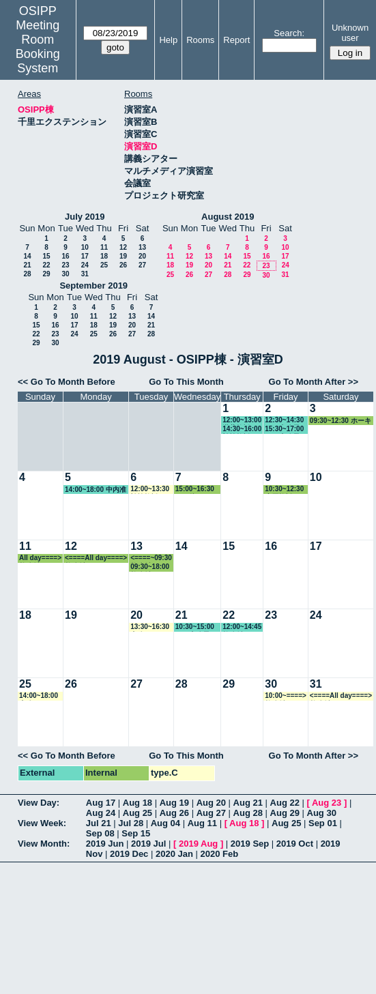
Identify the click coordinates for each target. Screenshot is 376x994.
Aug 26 (174, 813)
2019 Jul (148, 843)
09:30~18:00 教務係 (149, 567)
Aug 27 (211, 813)
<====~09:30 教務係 (151, 558)
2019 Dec (129, 854)
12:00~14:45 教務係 (241, 627)
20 (142, 256)
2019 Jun (105, 843)
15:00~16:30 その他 (194, 489)
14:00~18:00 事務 (38, 696)
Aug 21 (248, 803)
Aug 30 (321, 813)
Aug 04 (165, 823)
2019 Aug (198, 843)
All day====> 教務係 (40, 558)
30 (65, 274)
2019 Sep (250, 843)
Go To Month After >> (313, 382)
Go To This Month (186, 382)
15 (46, 256)
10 (85, 247)
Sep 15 (135, 833)
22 (46, 265)
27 (142, 265)
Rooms (200, 40)
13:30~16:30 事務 (149, 627)
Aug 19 (174, 803)
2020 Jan (174, 854)
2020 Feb (220, 854)
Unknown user (350, 33)
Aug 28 (248, 813)
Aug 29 (285, 813)
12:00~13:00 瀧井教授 (241, 420)
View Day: (38, 803)
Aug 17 (100, 803)
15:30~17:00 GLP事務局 (284, 429)
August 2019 (227, 216)
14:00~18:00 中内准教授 (95, 490)
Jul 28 (130, 823)
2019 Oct (294, 843)
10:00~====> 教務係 (285, 696)
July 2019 (85, 216)
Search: (289, 33)
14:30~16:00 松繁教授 (241, 429)
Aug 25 (137, 813)
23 (65, 265)
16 (65, 256)
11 (104, 247)
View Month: (44, 843)
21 (27, 265)
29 (46, 274)
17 (85, 256)
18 (104, 256)
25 (104, 265)
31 (85, 274)
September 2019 (93, 285)
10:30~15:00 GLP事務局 (194, 627)
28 (27, 274)
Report (236, 40)
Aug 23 (326, 803)
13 (142, 247)
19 (123, 256)
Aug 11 (202, 823)
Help (168, 40)
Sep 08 (100, 833)
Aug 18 (137, 803)
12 (123, 247)
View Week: (42, 823)
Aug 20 (211, 803)
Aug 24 (100, 813)
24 (85, 265)
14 (27, 256)
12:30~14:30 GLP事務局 (284, 420)
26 (123, 265)
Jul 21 (98, 823)
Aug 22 (285, 803)
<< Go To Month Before (66, 382)
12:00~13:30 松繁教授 (149, 489)
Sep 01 (322, 823)
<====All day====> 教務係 (96, 558)
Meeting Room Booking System (38, 46)
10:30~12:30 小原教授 (284, 489)
